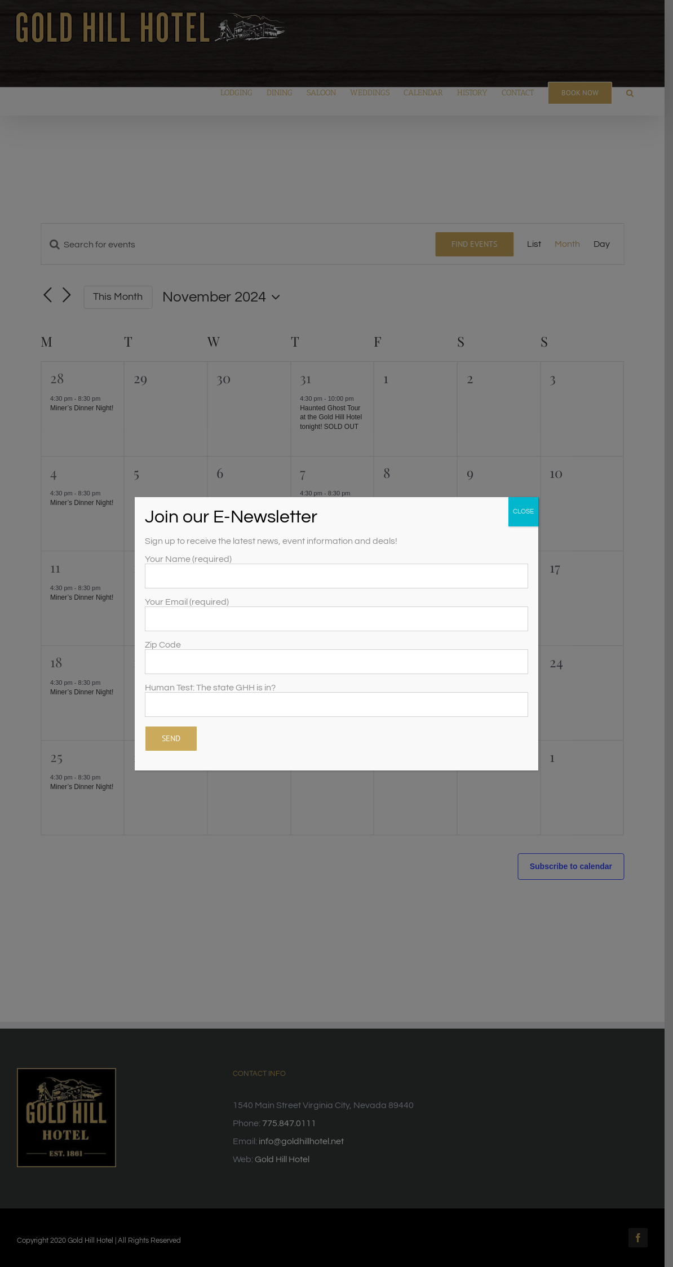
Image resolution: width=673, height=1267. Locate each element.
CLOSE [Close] (523, 511)
